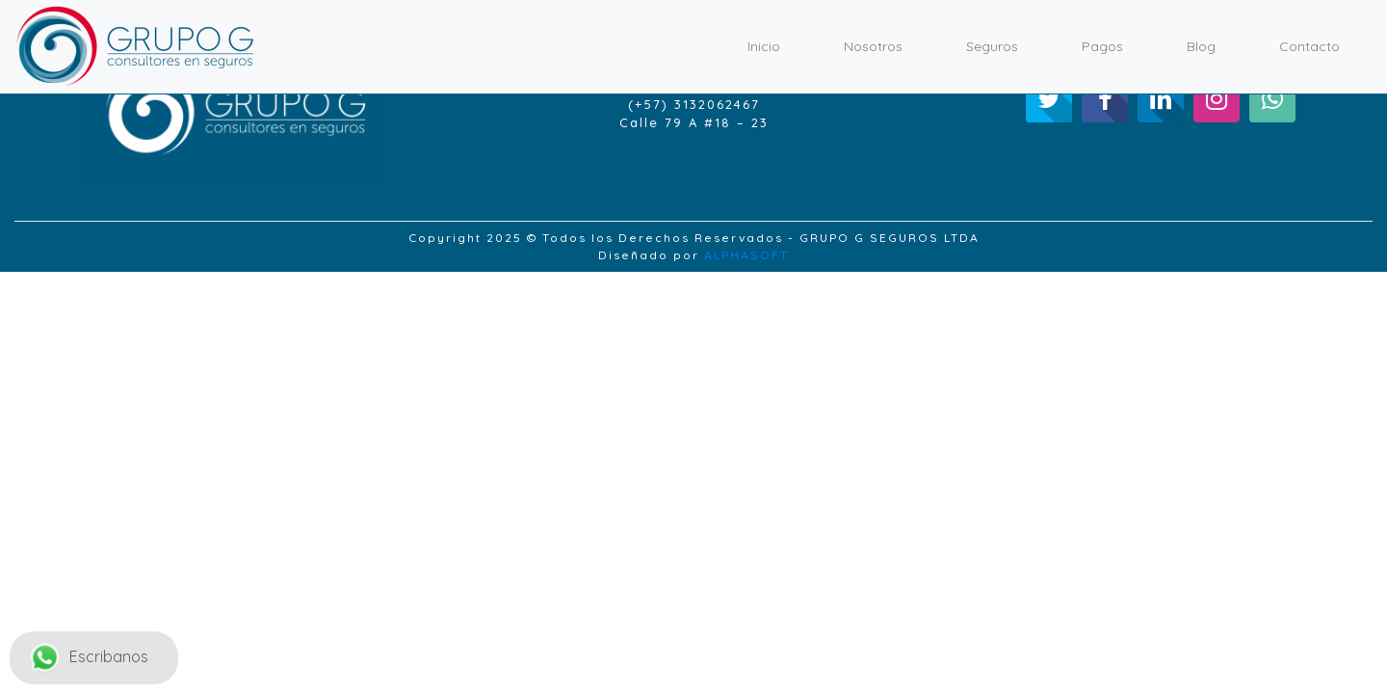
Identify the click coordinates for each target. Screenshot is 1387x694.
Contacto (1309, 46)
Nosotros (873, 46)
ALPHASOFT (746, 255)
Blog (1201, 46)
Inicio (763, 46)
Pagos (1102, 46)
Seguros (992, 46)
